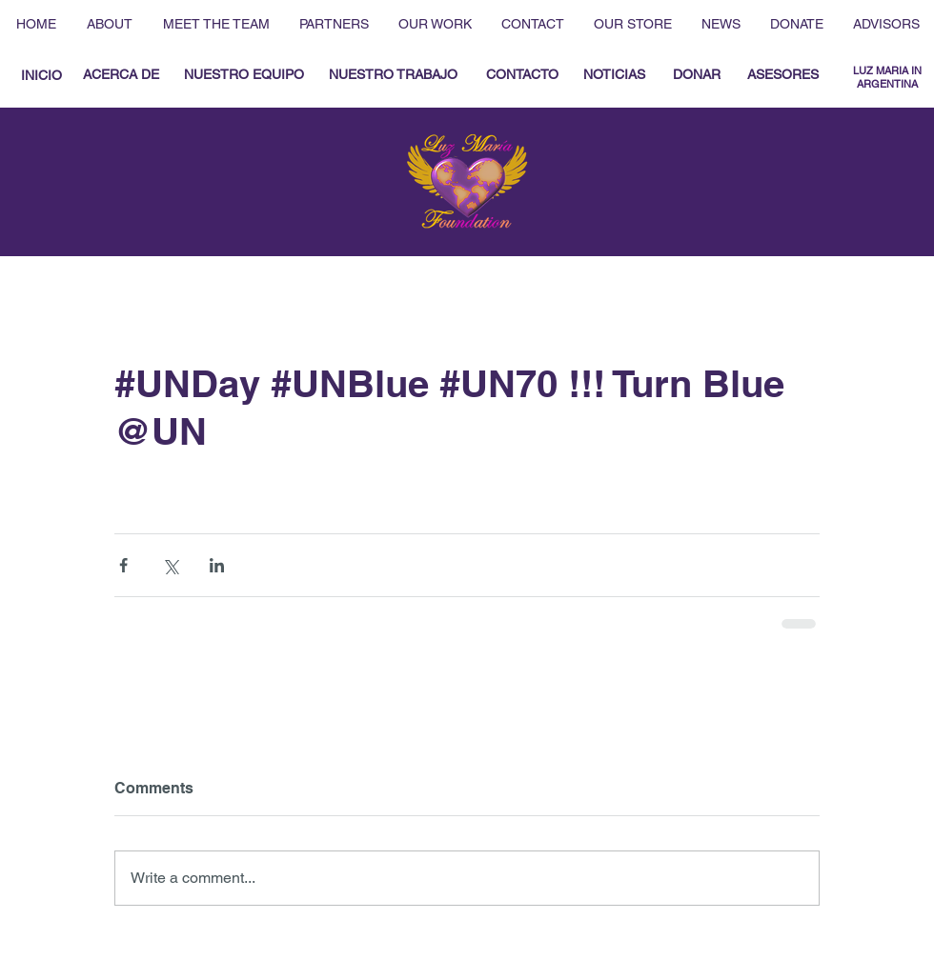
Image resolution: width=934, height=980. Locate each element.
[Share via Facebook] (123, 565)
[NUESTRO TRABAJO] (393, 75)
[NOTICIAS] (614, 75)
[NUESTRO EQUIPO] (243, 75)
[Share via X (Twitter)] (170, 565)
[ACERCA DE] (121, 75)
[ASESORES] (783, 75)
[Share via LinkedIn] (217, 565)
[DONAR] (696, 75)
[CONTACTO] (522, 75)
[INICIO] (41, 75)
